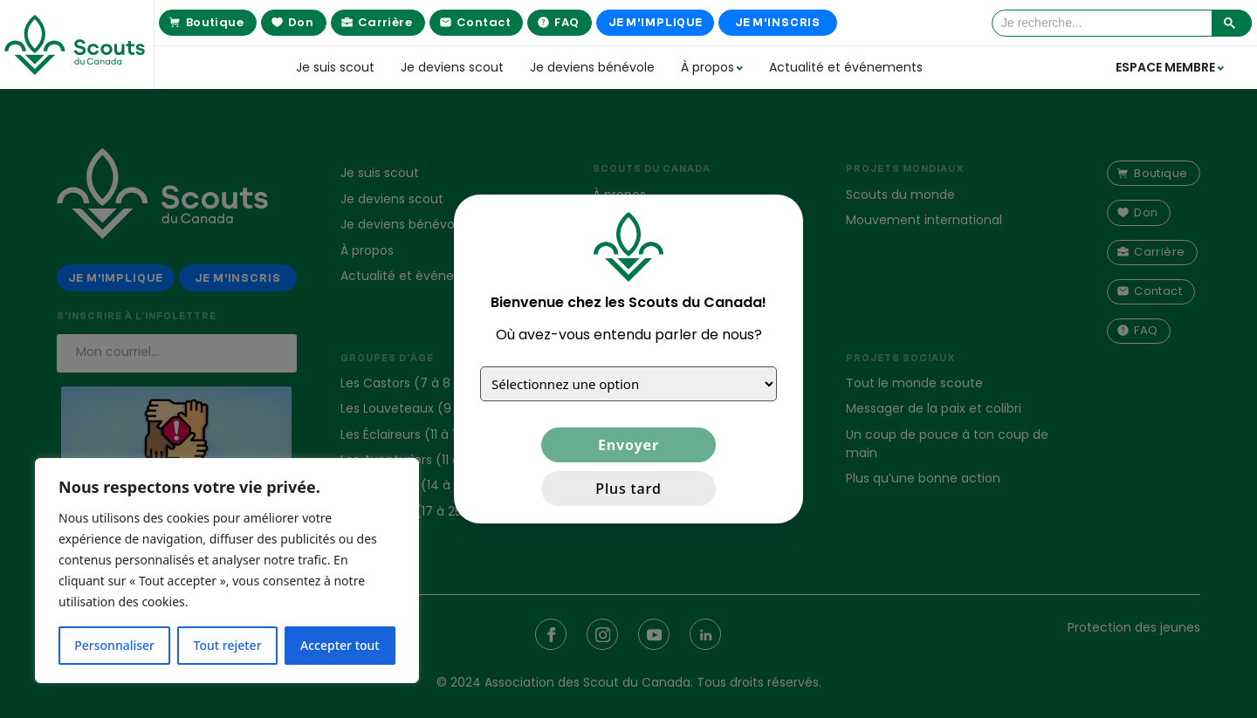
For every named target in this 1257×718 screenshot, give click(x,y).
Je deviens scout (452, 67)
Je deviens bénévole (592, 67)
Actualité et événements (846, 67)
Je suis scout (335, 67)
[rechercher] (1103, 22)
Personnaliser (114, 645)
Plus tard (628, 488)
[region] (227, 570)
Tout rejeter (228, 645)
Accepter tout (340, 645)
